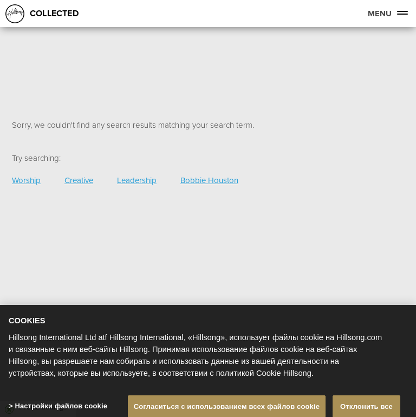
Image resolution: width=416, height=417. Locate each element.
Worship (26, 180)
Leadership (137, 180)
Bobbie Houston (209, 180)
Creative (78, 180)
